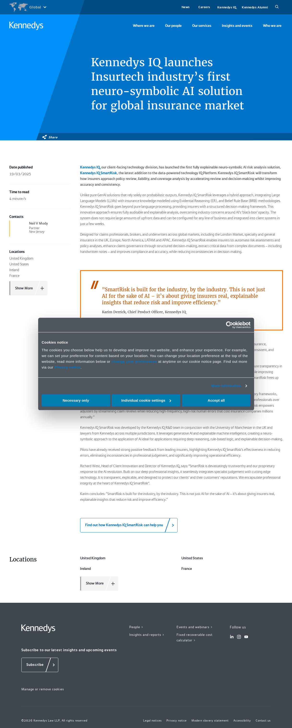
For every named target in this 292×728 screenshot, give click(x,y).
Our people (173, 26)
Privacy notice (67, 367)
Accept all (216, 400)
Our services (201, 26)
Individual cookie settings (146, 400)
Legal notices (152, 720)
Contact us (263, 720)
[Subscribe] (39, 665)
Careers (204, 7)
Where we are (144, 26)
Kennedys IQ (226, 7)
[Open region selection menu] (27, 7)
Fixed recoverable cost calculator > (195, 637)
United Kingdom (92, 558)
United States (192, 558)
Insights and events (237, 26)
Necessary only (76, 400)
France (186, 569)
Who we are (272, 26)
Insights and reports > (147, 635)
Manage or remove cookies (42, 689)
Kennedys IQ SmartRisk (98, 173)
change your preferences (134, 361)
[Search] (277, 7)
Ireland (85, 569)
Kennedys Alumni (255, 7)
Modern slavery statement (210, 720)
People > (136, 627)
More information (226, 386)
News (186, 7)
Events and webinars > (195, 627)
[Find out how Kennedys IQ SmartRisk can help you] (129, 525)
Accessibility (242, 720)
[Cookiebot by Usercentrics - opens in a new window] (229, 324)
